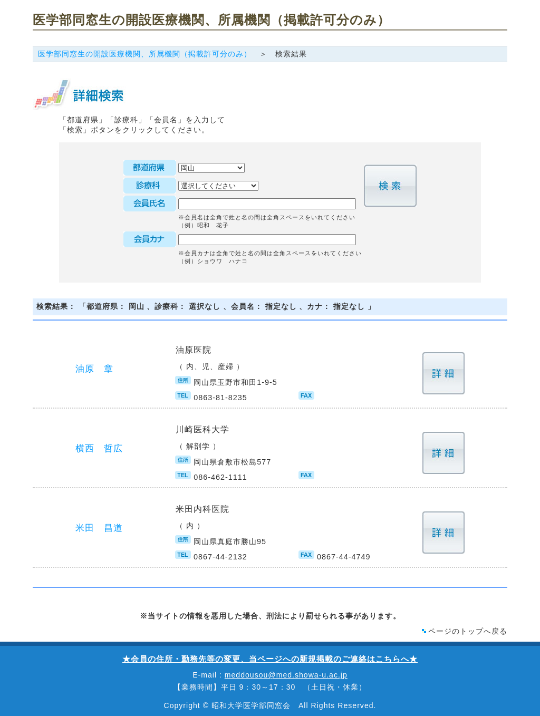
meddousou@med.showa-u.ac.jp (286, 675)
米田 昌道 (99, 528)
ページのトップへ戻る (467, 631)
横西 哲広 (99, 448)
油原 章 (94, 369)
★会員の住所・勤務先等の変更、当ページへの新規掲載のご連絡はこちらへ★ (270, 658)
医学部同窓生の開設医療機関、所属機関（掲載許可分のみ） (145, 54)
